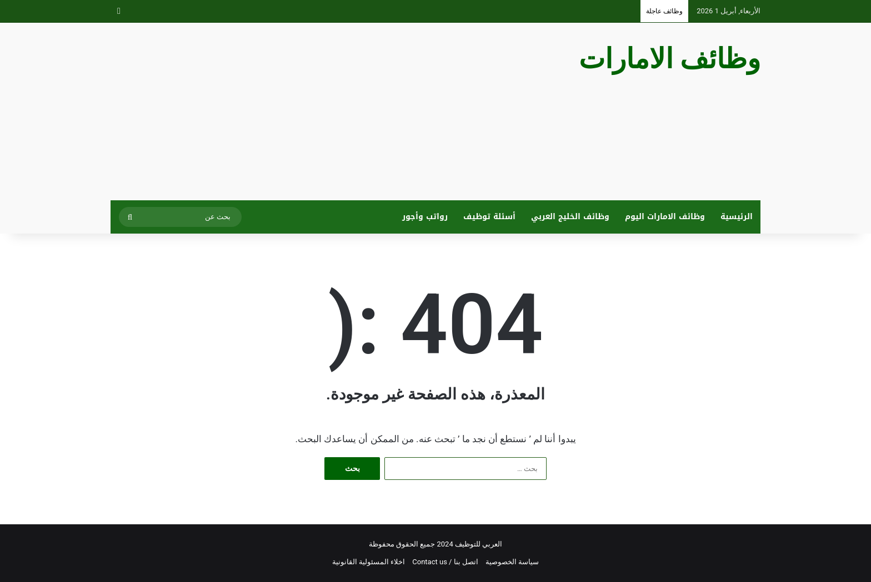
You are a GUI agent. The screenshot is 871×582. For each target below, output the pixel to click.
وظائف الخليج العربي (570, 216)
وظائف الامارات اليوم (665, 216)
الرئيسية (736, 216)
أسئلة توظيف (489, 216)
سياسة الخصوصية (512, 562)
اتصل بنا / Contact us (445, 562)
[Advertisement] (324, 111)
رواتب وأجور (425, 216)
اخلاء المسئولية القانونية (368, 562)
